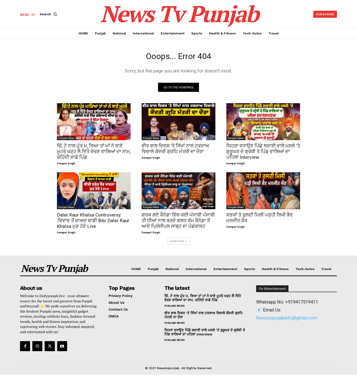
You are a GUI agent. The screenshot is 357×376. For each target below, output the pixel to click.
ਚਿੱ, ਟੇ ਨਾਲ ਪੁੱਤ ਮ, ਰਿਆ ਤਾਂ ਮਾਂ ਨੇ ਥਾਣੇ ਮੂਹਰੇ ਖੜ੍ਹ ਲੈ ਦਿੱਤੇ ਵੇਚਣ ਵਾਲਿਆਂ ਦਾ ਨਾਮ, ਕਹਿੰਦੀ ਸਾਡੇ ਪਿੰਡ (94, 152)
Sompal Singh (66, 164)
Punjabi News (66, 139)
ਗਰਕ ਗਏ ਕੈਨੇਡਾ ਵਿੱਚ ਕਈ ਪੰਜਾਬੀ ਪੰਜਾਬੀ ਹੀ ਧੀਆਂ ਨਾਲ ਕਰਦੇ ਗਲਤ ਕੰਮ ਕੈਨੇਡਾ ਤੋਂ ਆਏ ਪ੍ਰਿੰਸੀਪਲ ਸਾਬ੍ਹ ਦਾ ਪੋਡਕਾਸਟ (178, 222)
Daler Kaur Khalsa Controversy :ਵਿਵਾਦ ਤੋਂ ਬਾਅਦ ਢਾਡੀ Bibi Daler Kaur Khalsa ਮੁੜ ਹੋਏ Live (93, 222)
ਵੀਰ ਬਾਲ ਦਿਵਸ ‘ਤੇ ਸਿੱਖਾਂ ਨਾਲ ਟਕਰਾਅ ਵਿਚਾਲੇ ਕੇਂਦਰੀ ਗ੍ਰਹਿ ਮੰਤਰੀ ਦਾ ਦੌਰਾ (175, 150)
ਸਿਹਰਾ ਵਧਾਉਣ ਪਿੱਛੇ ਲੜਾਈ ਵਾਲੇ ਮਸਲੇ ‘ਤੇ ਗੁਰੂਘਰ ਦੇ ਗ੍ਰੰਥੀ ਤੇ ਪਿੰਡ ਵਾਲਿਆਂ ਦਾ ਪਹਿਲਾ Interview (263, 152)
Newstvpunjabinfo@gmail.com (286, 319)
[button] (49, 14)
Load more (178, 242)
